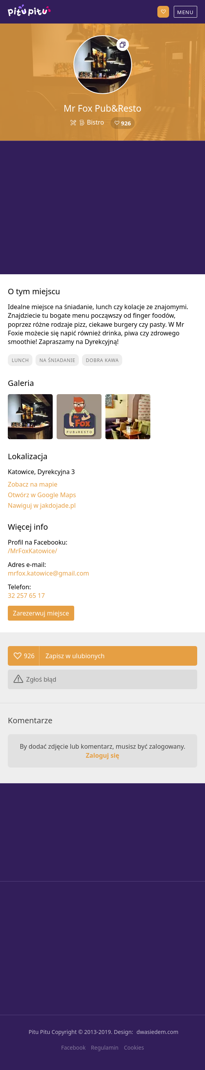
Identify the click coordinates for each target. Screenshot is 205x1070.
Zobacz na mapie (32, 484)
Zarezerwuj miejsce (41, 613)
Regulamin (105, 1047)
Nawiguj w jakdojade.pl (42, 505)
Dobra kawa (102, 360)
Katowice (29, 12)
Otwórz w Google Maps (42, 495)
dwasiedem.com (157, 1032)
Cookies (134, 1047)
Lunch (20, 360)
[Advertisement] (102, 208)
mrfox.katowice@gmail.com (48, 573)
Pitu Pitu (39, 1032)
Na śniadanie (57, 360)
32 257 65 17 (26, 595)
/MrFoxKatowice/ (32, 551)
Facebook (73, 1047)
